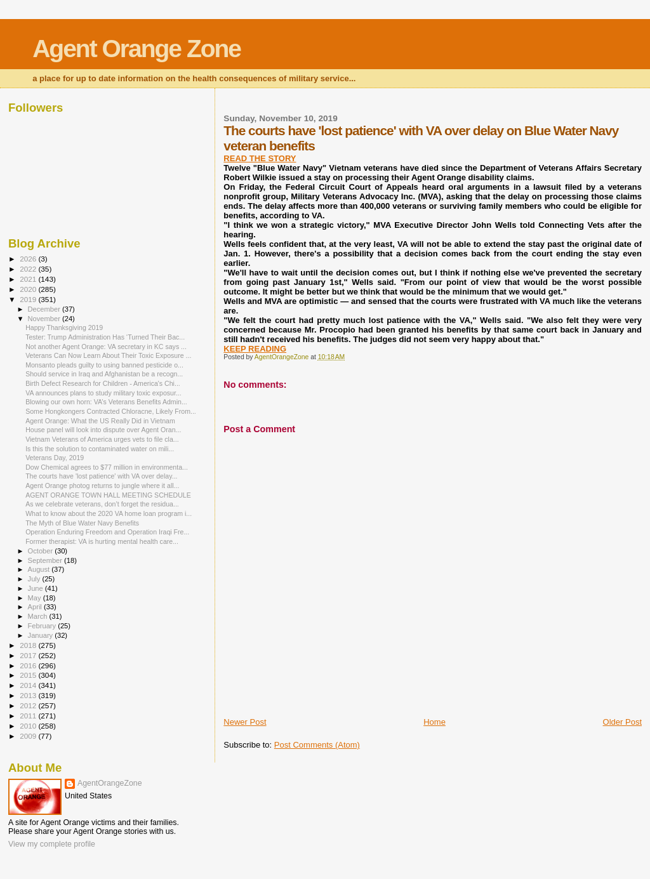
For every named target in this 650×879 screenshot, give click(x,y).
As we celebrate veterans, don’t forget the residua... (102, 504)
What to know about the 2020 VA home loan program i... (108, 513)
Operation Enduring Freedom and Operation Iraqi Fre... (107, 532)
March (39, 616)
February (43, 626)
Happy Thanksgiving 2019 (64, 327)
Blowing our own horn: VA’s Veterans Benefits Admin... (106, 402)
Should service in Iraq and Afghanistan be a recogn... (104, 374)
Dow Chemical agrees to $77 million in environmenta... (106, 467)
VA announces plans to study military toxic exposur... (103, 393)
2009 (29, 736)
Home (434, 722)
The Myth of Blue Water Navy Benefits (82, 523)
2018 (29, 645)
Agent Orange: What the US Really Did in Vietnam (100, 421)
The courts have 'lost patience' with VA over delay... (101, 476)
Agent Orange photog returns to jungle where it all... (102, 485)
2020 (29, 289)
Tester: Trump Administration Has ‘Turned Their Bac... (105, 337)
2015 (29, 675)
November (45, 318)
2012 (29, 705)
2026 (29, 258)
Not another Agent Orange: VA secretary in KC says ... (106, 346)
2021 (29, 279)
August (40, 569)
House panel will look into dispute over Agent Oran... (103, 429)
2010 (29, 726)
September (46, 560)
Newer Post (244, 722)
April (36, 607)
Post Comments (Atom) (317, 745)
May (35, 598)
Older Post (622, 722)
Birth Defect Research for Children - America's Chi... (102, 383)
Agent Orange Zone (136, 48)
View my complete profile (51, 844)
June (36, 588)
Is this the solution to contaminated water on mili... (99, 449)
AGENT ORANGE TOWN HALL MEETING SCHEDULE (108, 495)
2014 (29, 685)
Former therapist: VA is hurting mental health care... (101, 541)
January (41, 635)
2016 (29, 665)
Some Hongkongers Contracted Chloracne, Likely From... (110, 411)
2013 (29, 695)
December (45, 309)
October (41, 551)
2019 (29, 299)
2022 (29, 269)
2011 (29, 715)
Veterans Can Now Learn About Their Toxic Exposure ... (108, 355)
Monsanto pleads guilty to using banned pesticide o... (104, 365)
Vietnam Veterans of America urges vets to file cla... (101, 439)
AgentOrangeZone (109, 783)
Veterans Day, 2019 (54, 457)
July (35, 579)
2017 (29, 655)
